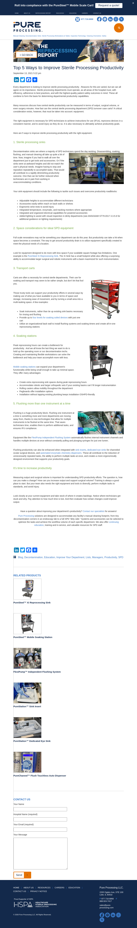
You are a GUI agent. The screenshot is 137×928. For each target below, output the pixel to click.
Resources (60, 13)
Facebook (99, 19)
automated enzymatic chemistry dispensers (60, 453)
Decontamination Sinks (33, 36)
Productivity (110, 557)
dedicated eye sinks (96, 450)
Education (73, 13)
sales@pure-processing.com (107, 906)
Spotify (104, 19)
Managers (97, 557)
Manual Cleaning (19, 36)
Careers (85, 13)
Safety (104, 36)
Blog (20, 557)
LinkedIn (110, 19)
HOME (17, 13)
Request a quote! (108, 5)
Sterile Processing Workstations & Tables (56, 36)
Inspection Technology (78, 36)
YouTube (116, 19)
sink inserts (80, 450)
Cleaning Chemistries (94, 36)
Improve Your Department (70, 557)
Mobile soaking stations (24, 367)
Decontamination (33, 557)
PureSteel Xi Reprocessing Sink (43, 256)
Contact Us (97, 13)
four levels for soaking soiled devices (50, 317)
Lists (88, 557)
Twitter (121, 19)
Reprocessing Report (43, 13)
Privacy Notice (38, 891)
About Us (27, 13)
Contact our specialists (93, 511)
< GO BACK (26, 55)
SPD (120, 557)
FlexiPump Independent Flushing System (51, 437)
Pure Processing (26, 516)
